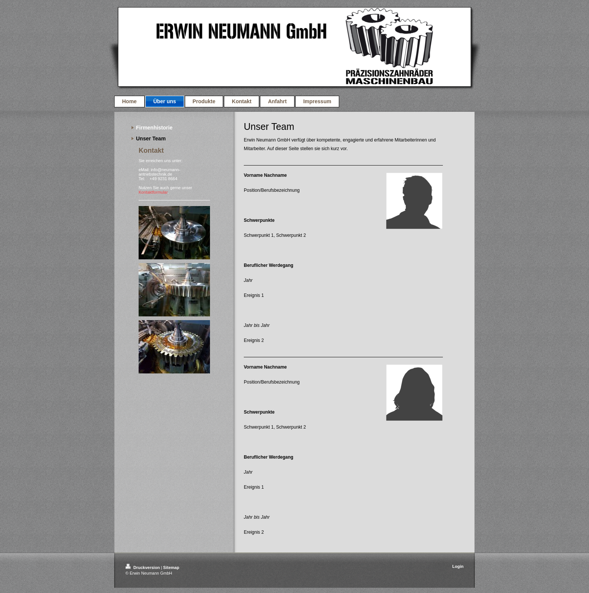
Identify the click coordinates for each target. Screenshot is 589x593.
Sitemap (171, 567)
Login (458, 566)
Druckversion (143, 567)
